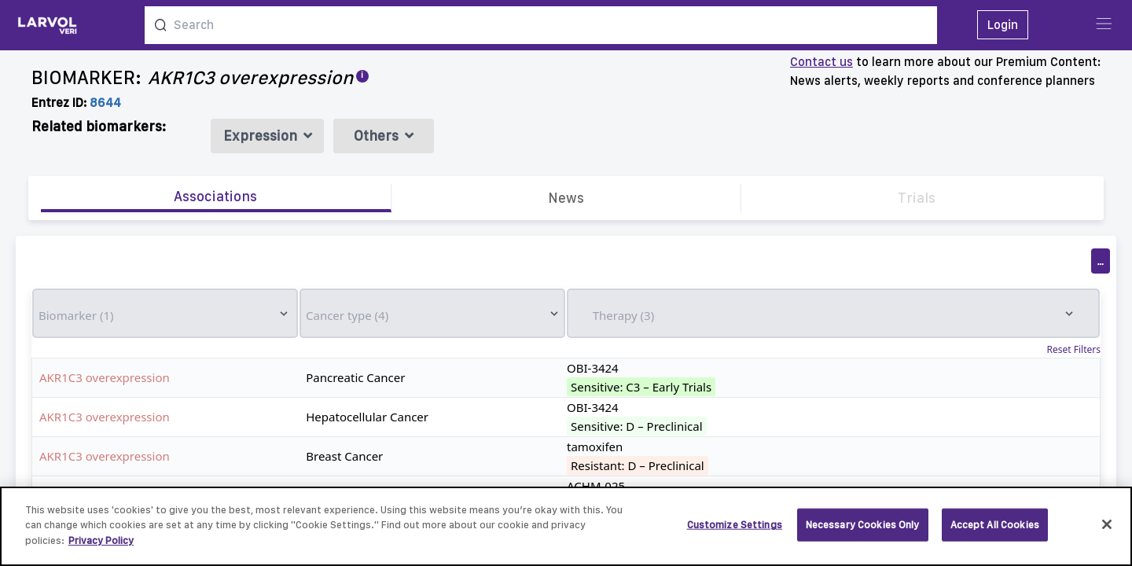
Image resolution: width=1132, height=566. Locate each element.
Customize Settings (734, 533)
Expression (267, 135)
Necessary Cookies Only (863, 533)
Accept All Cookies (994, 533)
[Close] (1107, 533)
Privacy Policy (101, 549)
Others (383, 135)
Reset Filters (1074, 350)
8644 (105, 102)
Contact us (821, 61)
